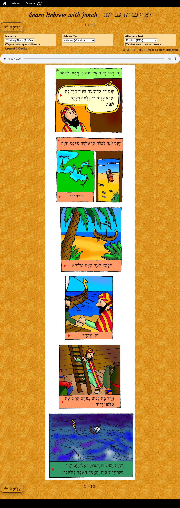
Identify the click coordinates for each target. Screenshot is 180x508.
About (16, 3)
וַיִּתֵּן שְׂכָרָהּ (90, 335)
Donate (34, 4)
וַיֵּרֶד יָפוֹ (76, 196)
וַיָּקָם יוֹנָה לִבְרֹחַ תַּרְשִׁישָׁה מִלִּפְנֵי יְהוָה (91, 143)
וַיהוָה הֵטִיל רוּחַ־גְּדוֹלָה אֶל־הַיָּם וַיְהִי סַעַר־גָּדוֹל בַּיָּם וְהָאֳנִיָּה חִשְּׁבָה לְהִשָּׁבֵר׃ (92, 469)
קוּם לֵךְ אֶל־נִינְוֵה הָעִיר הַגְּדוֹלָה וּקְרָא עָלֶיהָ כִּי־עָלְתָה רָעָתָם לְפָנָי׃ (89, 98)
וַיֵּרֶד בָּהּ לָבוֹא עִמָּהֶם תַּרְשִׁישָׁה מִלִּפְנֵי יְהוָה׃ (89, 401)
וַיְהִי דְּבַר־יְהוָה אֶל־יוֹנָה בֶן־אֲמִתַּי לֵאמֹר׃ (89, 73)
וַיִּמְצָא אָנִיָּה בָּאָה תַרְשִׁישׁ (91, 265)
